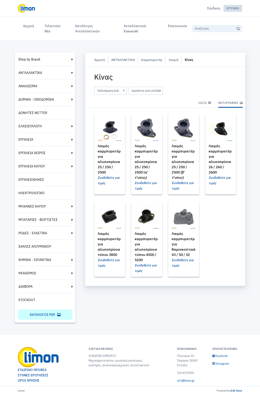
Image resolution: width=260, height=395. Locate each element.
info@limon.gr (186, 380)
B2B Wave (236, 390)
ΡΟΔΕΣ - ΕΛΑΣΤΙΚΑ (32, 233)
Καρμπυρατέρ (152, 60)
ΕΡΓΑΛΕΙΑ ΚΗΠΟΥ (31, 166)
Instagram (220, 363)
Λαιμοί (175, 60)
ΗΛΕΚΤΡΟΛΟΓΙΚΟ (31, 193)
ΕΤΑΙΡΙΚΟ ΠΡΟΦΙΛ (32, 370)
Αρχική (29, 25)
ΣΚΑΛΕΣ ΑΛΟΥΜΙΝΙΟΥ (34, 246)
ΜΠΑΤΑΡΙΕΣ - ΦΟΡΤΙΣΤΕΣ (38, 220)
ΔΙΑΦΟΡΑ (25, 286)
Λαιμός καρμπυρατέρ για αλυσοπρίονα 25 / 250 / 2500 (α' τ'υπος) (146, 162)
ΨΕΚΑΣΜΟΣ (27, 273)
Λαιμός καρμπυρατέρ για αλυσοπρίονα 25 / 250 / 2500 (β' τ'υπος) (183, 162)
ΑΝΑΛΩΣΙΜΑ (27, 86)
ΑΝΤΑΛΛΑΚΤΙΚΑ (30, 73)
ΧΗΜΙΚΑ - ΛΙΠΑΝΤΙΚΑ (34, 260)
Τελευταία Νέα (52, 28)
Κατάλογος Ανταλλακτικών (87, 28)
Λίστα (204, 103)
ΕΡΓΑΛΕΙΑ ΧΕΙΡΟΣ (31, 153)
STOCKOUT (26, 300)
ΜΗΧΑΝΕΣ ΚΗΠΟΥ (32, 206)
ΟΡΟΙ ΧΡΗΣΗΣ (28, 380)
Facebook (220, 356)
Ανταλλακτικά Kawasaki (135, 28)
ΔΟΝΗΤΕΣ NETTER (32, 113)
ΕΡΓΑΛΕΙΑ (25, 139)
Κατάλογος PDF (45, 315)
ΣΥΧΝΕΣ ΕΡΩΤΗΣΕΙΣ (33, 375)
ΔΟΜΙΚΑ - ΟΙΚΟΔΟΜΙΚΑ (36, 99)
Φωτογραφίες (230, 103)
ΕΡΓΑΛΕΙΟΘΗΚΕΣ (31, 180)
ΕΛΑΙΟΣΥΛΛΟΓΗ (30, 126)
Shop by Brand (29, 59)
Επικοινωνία (177, 26)
